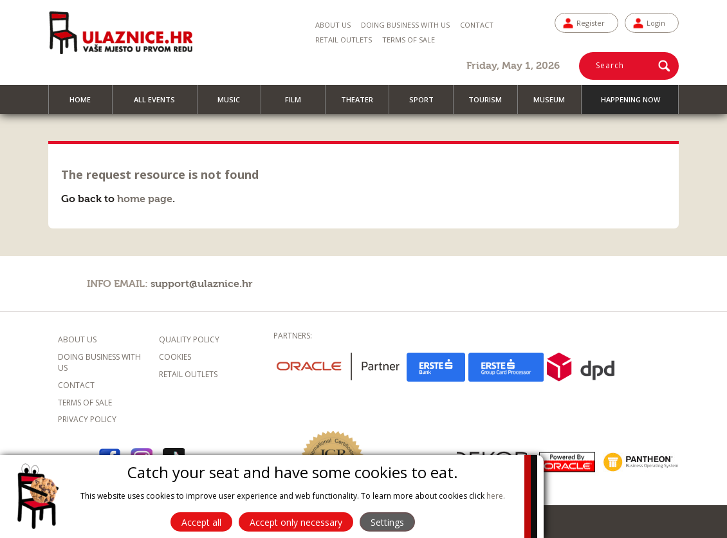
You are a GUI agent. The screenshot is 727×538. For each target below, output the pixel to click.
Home (85, 104)
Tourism (490, 104)
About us (333, 25)
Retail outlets (188, 374)
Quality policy (189, 339)
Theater (363, 104)
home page (144, 199)
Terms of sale (408, 39)
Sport (427, 104)
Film (299, 104)
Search (610, 65)
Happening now (630, 99)
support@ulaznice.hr (202, 284)
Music (234, 104)
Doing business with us (405, 25)
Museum (554, 104)
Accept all (201, 522)
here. (495, 495)
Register (590, 23)
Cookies (175, 356)
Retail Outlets (343, 39)
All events (160, 104)
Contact (476, 25)
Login (656, 23)
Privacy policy (87, 419)
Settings (387, 522)
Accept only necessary (296, 522)
